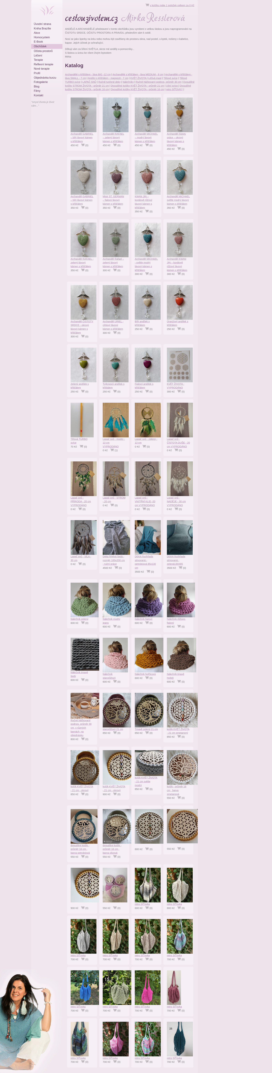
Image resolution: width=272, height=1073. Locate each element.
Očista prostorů (43, 51)
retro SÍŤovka (142, 904)
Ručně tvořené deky (109, 82)
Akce (37, 32)
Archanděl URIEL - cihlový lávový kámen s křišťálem (113, 325)
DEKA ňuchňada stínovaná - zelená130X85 (176, 560)
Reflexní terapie (43, 64)
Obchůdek (40, 46)
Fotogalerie (41, 82)
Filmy (37, 90)
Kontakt (38, 95)
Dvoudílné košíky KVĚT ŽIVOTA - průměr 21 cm (137, 85)
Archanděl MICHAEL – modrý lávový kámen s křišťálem (146, 138)
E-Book (38, 41)
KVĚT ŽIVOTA (138, 78)
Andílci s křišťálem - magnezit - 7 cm (108, 78)
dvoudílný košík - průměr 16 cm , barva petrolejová (80, 849)
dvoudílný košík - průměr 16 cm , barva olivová (112, 849)
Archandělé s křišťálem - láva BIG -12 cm (88, 74)
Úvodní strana (42, 24)
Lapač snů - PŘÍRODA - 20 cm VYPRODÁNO (81, 501)
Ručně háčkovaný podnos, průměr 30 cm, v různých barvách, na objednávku (81, 728)
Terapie (38, 59)
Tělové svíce (171, 78)
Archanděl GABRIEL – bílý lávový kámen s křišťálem (82, 138)
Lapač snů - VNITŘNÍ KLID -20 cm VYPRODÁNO (145, 501)
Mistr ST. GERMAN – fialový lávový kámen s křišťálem (113, 200)
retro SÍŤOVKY (174, 89)
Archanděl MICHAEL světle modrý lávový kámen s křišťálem (178, 200)
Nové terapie (42, 68)
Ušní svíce (172, 85)
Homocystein (42, 37)
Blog (36, 86)
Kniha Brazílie (42, 28)
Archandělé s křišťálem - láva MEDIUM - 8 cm (138, 74)
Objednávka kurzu (45, 77)
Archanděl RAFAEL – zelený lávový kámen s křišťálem (113, 138)
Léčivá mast (155, 78)
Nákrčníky (128, 82)
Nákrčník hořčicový (145, 674)
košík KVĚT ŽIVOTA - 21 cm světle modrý (146, 781)
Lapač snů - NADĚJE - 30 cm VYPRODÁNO (176, 501)
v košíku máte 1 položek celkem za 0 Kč (172, 5)
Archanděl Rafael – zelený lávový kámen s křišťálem (113, 263)
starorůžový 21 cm (113, 729)
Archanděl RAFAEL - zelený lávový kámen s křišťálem (82, 263)
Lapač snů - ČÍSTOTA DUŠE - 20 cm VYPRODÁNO (178, 443)
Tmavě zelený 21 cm (146, 729)
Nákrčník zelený (79, 619)
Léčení (38, 55)
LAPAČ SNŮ (89, 82)
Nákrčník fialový (143, 619)
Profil (37, 73)
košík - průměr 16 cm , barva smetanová (176, 790)
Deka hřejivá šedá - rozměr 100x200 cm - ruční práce (114, 560)
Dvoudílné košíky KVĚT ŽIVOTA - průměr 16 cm (137, 89)
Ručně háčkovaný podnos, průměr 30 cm (158, 82)
